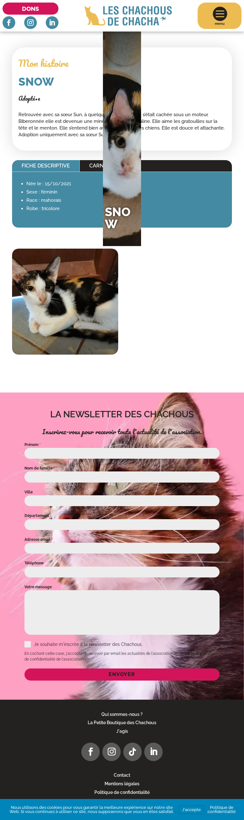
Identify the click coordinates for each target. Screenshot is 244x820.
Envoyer (122, 674)
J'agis (122, 731)
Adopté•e (29, 98)
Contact (122, 775)
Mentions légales (122, 783)
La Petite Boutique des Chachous (122, 722)
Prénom (32, 444)
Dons (30, 8)
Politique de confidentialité (122, 792)
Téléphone (34, 563)
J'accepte (191, 809)
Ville (28, 492)
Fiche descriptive (46, 166)
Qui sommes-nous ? (122, 714)
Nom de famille (39, 468)
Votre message (38, 587)
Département (36, 515)
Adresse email (38, 539)
